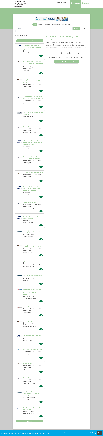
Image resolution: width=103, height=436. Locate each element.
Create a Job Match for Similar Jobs (66, 62)
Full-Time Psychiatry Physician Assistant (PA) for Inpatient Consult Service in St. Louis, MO (32, 142)
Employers (85, 3)
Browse (40, 24)
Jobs (21, 11)
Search (34, 24)
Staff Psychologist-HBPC (29, 202)
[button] (84, 28)
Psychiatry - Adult (27, 261)
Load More (29, 421)
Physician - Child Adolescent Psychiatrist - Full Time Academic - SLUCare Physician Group (32, 188)
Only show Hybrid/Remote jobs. (24, 31)
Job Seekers (75, 3)
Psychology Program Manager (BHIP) (33, 349)
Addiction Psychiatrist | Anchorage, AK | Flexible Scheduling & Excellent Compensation (33, 393)
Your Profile (29, 11)
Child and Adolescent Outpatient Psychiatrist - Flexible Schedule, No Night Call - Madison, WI (32, 47)
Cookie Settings (92, 433)
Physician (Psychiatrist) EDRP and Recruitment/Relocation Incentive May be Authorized (33, 63)
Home (15, 11)
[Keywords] (29, 28)
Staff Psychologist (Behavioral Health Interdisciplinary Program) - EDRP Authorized (33, 80)
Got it (99, 433)
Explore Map (47, 24)
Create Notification (38, 37)
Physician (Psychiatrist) (29, 126)
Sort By (17, 37)
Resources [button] (40, 11)
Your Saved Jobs (66, 24)
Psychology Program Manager (31, 321)
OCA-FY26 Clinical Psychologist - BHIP (33, 172)
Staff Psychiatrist (27, 363)
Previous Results (30, 40)
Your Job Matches (56, 24)
